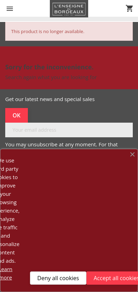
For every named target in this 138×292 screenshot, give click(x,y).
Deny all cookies (58, 278)
